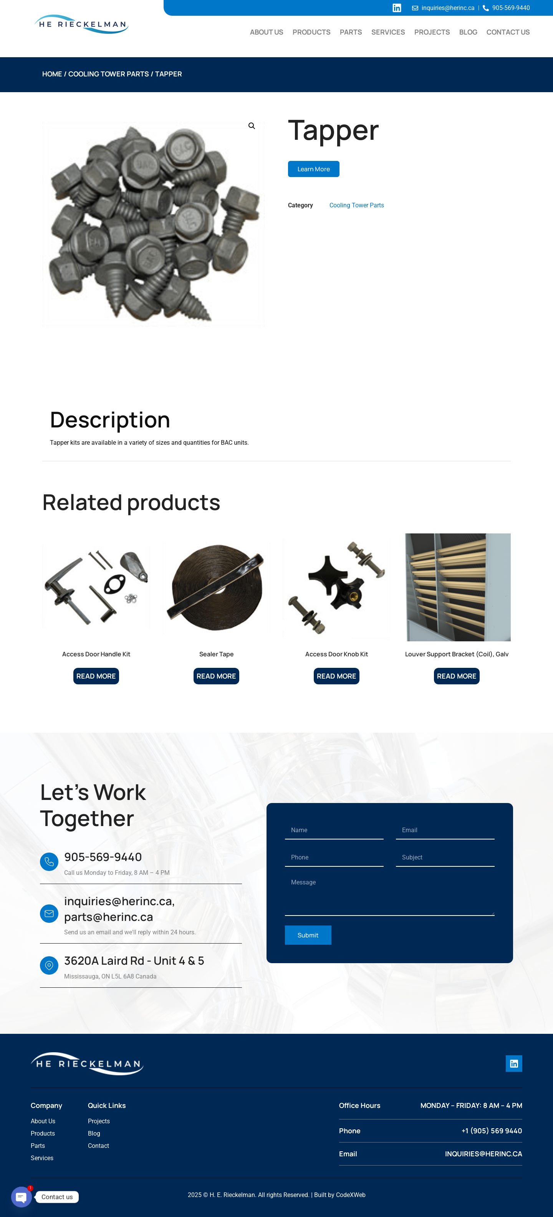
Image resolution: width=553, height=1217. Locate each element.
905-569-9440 (103, 856)
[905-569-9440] (49, 862)
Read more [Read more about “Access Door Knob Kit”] (336, 676)
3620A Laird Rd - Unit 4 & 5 (134, 960)
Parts (351, 31)
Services (388, 31)
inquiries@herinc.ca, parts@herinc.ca (120, 908)
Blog (468, 31)
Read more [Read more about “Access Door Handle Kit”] (96, 676)
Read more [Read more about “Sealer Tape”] (216, 676)
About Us (266, 31)
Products (312, 31)
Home (52, 73)
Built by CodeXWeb (340, 1194)
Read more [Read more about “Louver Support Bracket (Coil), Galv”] (457, 676)
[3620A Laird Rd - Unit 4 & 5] (49, 965)
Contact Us (508, 31)
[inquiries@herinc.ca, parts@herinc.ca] (49, 913)
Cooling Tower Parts (108, 73)
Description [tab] (79, 387)
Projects (432, 31)
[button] (252, 126)
